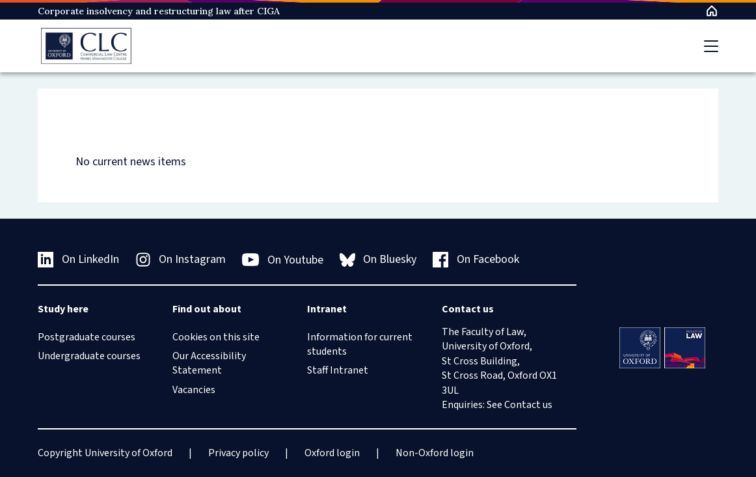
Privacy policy (238, 453)
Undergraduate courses (89, 356)
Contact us (528, 405)
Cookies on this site (216, 337)
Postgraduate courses (86, 337)
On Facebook (476, 259)
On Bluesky (378, 259)
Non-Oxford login (435, 453)
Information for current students (359, 344)
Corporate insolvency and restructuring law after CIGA (159, 11)
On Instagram (180, 259)
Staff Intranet (337, 370)
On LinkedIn (78, 259)
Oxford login (332, 453)
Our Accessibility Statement (209, 363)
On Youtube (282, 259)
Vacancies (193, 390)
